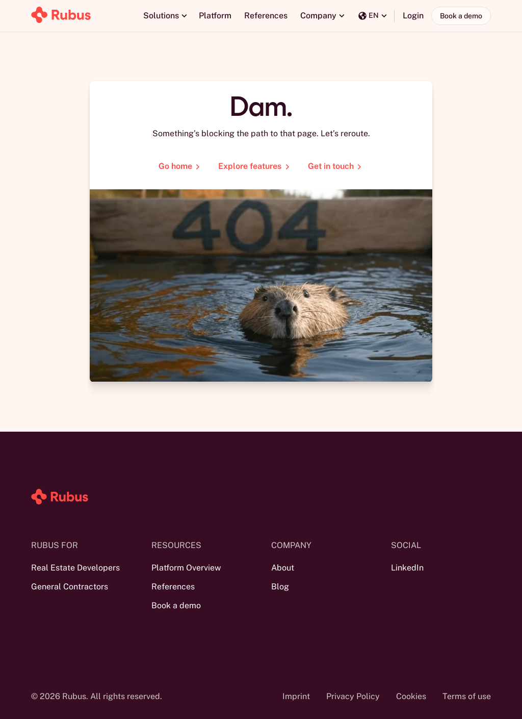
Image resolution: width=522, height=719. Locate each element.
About (282, 568)
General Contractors (69, 586)
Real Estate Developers (75, 568)
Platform (215, 15)
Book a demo (461, 16)
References (266, 15)
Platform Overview (186, 568)
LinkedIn (407, 568)
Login (413, 15)
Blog (280, 586)
